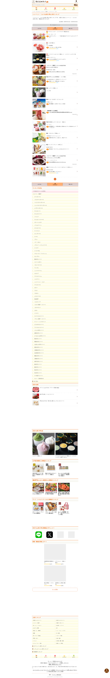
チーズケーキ (37, 196)
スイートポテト (37, 262)
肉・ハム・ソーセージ (37, 625)
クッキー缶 (36, 250)
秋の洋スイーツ (37, 370)
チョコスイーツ (37, 213)
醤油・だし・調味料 (36, 630)
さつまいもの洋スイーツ (39, 335)
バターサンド (37, 307)
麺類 (34, 633)
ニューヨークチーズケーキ (40, 205)
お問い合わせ (70, 670)
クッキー (36, 247)
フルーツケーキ (37, 265)
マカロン (36, 293)
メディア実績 (60, 671)
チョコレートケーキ (38, 219)
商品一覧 (70, 28)
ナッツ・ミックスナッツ (39, 321)
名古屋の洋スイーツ (38, 352)
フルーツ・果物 (59, 635)
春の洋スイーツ (37, 364)
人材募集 (53, 670)
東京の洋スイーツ (38, 347)
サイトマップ (47, 670)
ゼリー (35, 287)
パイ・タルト (37, 242)
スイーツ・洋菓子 (44, 11)
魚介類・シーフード (60, 625)
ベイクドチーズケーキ (39, 202)
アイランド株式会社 (56, 674)
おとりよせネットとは (38, 670)
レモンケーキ (37, 296)
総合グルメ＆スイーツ (60, 620)
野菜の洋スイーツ (38, 341)
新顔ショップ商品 (59, 643)
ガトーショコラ (37, 222)
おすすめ (39, 28)
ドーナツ (36, 313)
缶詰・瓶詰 (58, 638)
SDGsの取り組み (52, 671)
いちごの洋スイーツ (38, 330)
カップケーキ (37, 233)
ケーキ (35, 236)
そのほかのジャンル (56, 25)
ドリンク (34, 640)
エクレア (36, 273)
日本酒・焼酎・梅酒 (60, 640)
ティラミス (36, 230)
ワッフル (36, 267)
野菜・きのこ (35, 638)
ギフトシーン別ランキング (40, 646)
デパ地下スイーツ (38, 375)
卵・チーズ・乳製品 (36, 635)
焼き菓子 (36, 299)
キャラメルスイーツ (38, 316)
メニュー (33, 2)
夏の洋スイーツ (37, 367)
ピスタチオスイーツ (38, 324)
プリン (35, 239)
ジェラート (36, 279)
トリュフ (36, 216)
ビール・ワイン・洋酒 (37, 643)
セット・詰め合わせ (38, 378)
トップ (33, 11)
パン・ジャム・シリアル (60, 630)
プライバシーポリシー (61, 670)
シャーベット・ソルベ (39, 282)
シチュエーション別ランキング (41, 649)
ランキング (38, 11)
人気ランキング (55, 28)
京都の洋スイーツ (38, 358)
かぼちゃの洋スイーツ (39, 344)
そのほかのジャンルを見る (39, 191)
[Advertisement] (55, 418)
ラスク (35, 290)
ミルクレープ (37, 301)
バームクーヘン (37, 225)
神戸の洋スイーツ (38, 361)
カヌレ (35, 310)
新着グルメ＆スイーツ (37, 620)
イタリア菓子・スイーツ (39, 304)
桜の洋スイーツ (37, 338)
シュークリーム (37, 270)
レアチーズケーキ (38, 208)
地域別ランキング (38, 651)
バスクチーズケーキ (38, 199)
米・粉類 (58, 633)
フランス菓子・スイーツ (39, 318)
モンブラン (36, 256)
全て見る (36, 381)
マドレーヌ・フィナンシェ (40, 253)
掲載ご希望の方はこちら (55, 664)
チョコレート (37, 211)
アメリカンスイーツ (38, 327)
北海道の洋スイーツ (38, 350)
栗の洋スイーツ (37, 259)
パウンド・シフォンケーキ (40, 245)
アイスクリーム (37, 276)
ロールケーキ (37, 228)
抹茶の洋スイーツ (38, 333)
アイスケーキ (37, 284)
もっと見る (55, 589)
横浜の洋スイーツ (38, 355)
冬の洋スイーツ (37, 372)
